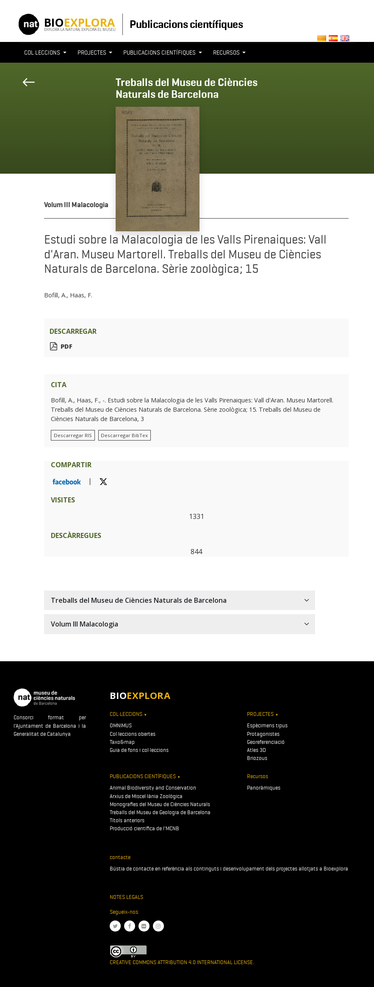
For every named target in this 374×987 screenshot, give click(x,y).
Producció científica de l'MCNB (144, 828)
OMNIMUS (121, 725)
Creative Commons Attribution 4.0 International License (181, 962)
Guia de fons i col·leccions (139, 750)
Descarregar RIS (73, 435)
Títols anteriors (127, 820)
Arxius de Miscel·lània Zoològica (146, 796)
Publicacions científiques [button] (160, 52)
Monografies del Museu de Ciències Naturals (160, 804)
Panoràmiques (263, 788)
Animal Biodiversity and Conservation (153, 788)
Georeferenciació (266, 742)
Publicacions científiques (186, 24)
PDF (66, 346)
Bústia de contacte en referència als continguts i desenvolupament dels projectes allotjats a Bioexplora (229, 868)
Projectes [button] (93, 52)
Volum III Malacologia (76, 204)
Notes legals (126, 897)
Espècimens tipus (267, 725)
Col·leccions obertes (132, 734)
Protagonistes (263, 734)
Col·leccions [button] (42, 52)
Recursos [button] (227, 52)
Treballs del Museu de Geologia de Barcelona (160, 812)
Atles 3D (256, 750)
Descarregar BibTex (124, 435)
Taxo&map (122, 742)
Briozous (257, 758)
